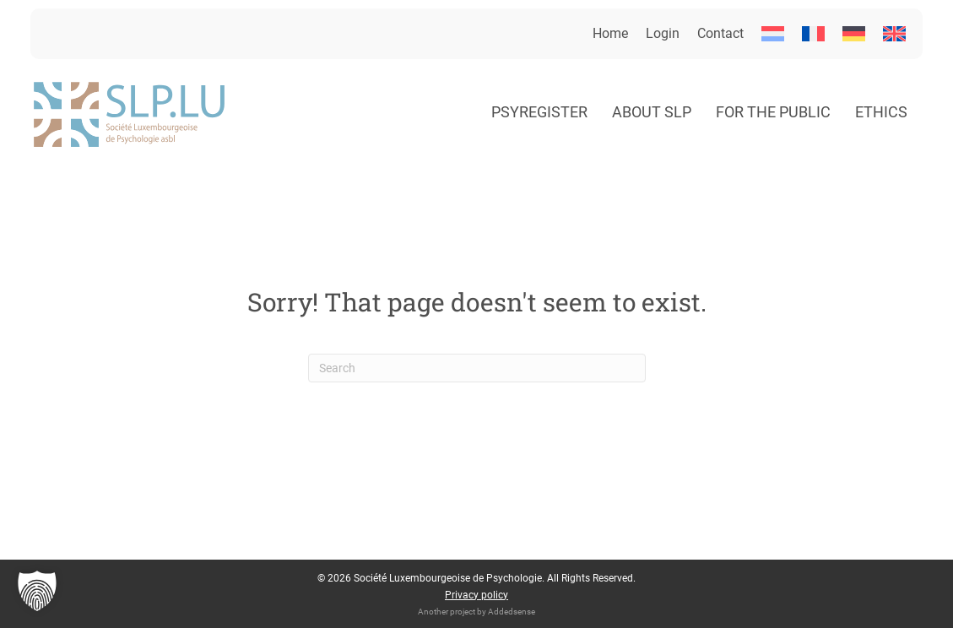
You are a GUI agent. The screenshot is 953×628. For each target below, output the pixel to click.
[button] (37, 591)
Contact (720, 33)
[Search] (477, 368)
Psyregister (539, 112)
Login (663, 33)
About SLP (651, 112)
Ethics (881, 112)
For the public (773, 112)
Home (610, 33)
